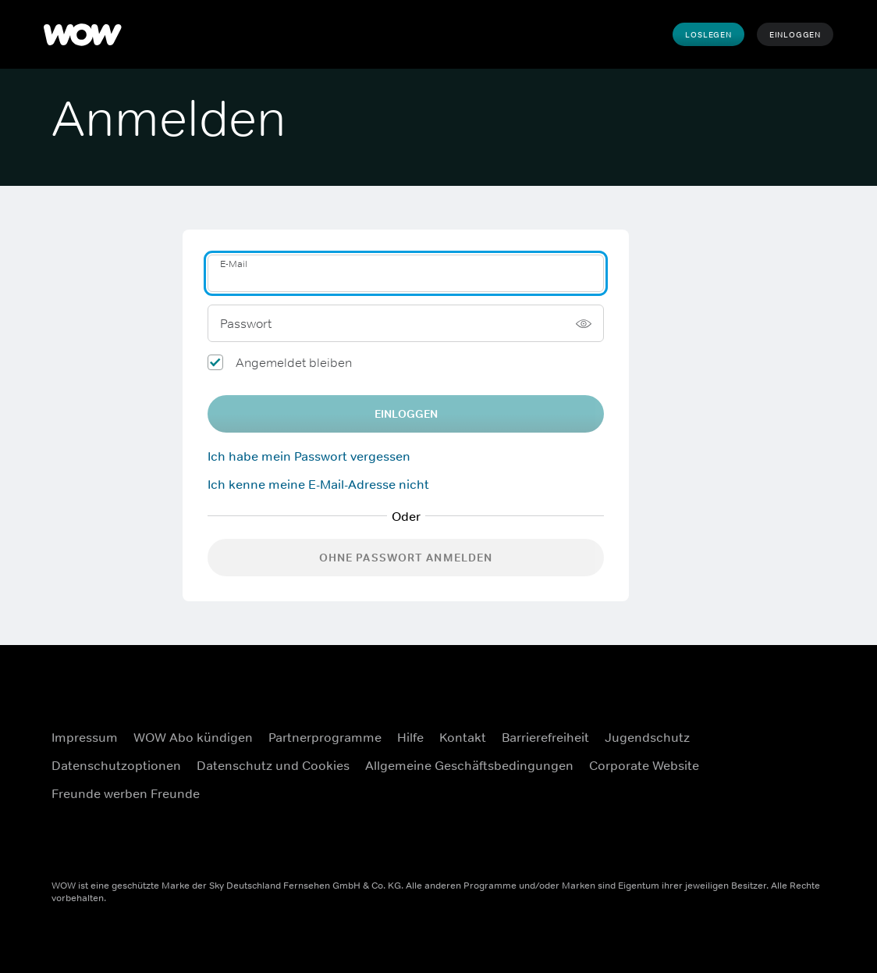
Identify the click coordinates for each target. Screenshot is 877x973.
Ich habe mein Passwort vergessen (309, 456)
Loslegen (708, 34)
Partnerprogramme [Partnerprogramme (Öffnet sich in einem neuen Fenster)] (325, 737)
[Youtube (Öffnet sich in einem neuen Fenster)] (775, 785)
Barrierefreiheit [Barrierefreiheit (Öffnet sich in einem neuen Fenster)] (545, 737)
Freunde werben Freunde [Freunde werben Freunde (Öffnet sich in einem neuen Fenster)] (125, 793)
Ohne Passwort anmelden (406, 558)
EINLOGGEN (406, 414)
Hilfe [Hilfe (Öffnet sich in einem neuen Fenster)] (410, 737)
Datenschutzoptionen (116, 765)
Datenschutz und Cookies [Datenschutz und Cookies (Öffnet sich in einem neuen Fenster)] (273, 765)
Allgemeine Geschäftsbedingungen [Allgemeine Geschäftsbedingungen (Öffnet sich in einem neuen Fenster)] (469, 765)
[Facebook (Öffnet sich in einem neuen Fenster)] (775, 696)
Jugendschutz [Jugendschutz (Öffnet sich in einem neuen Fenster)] (647, 737)
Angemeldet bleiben (294, 362)
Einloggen (795, 34)
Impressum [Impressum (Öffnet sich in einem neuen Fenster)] (84, 737)
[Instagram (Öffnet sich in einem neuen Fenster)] (775, 741)
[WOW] (83, 34)
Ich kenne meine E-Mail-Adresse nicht (318, 484)
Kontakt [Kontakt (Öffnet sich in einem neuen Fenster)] (462, 737)
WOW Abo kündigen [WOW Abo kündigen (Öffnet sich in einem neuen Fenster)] (193, 737)
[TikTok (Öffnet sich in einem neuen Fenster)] (775, 830)
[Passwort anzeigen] (583, 323)
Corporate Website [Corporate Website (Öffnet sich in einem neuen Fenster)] (644, 765)
